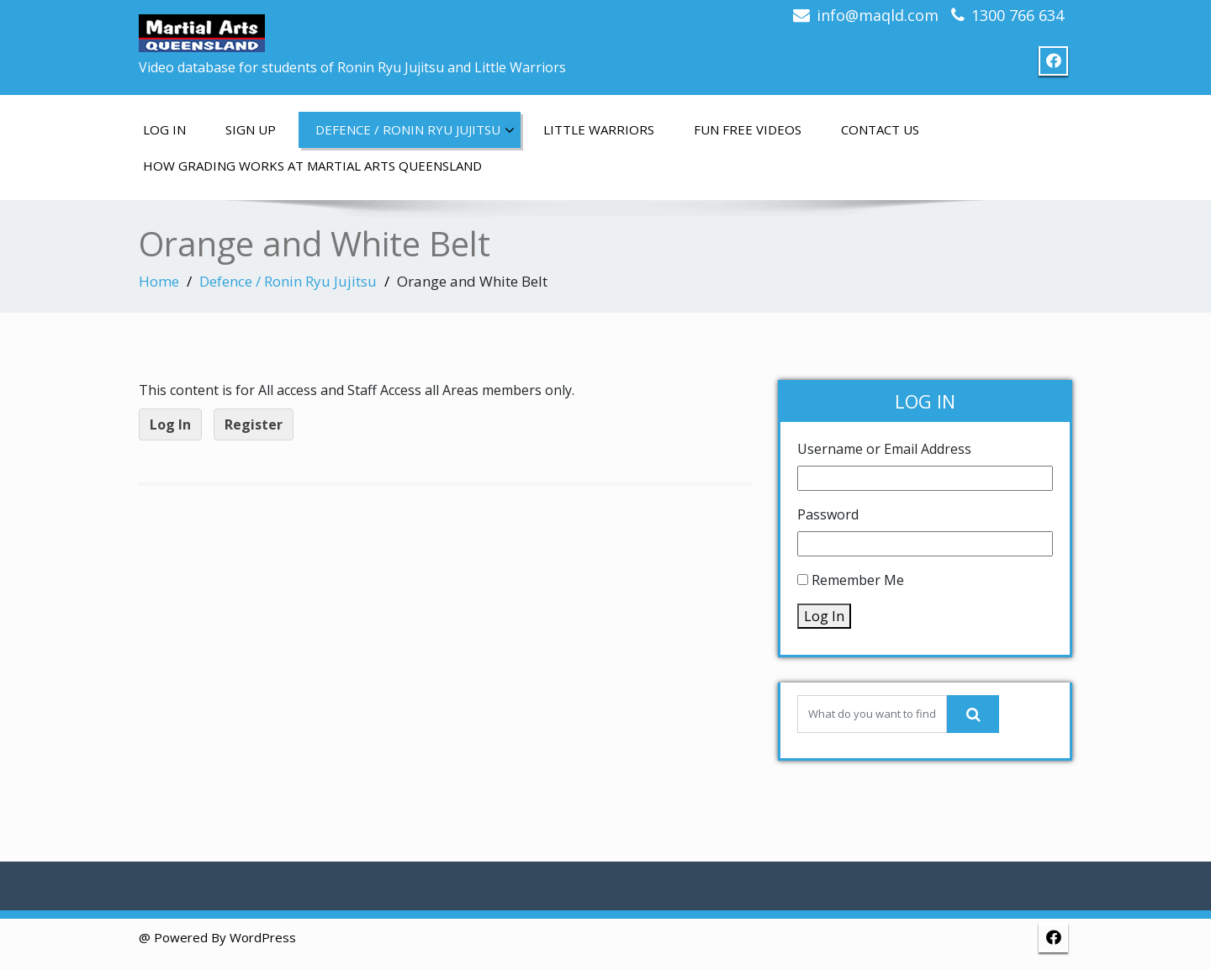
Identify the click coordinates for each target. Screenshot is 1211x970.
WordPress (263, 937)
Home (159, 281)
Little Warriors (598, 129)
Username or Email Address (884, 449)
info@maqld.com (878, 15)
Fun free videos (747, 129)
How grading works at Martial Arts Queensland (312, 165)
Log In (164, 129)
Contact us (880, 129)
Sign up (250, 129)
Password (828, 514)
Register (254, 424)
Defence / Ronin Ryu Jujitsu (415, 130)
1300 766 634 (1017, 15)
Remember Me (858, 580)
